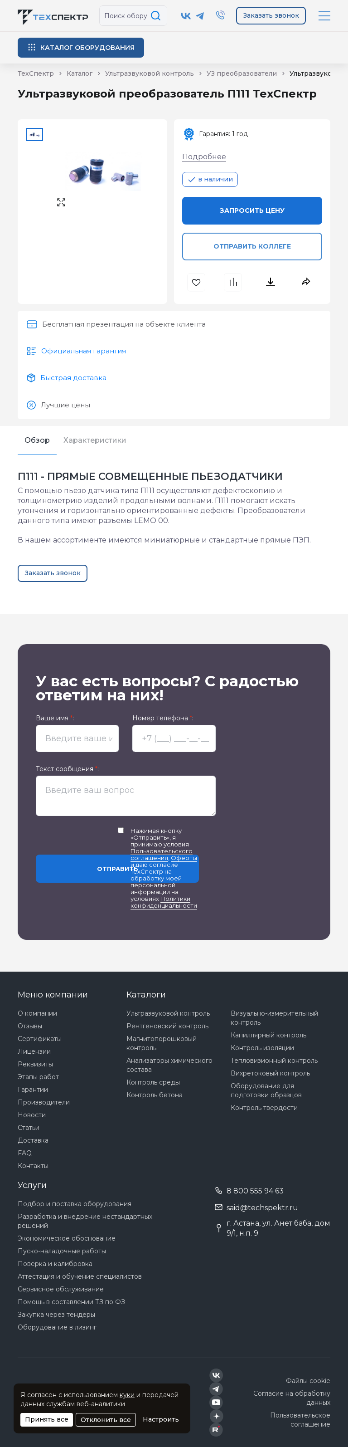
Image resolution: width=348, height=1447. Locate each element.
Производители (44, 1102)
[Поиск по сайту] (157, 15)
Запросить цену (252, 210)
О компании (37, 1013)
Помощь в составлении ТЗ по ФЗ (71, 1302)
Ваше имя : (55, 718)
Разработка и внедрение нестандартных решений (85, 1221)
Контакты (33, 1166)
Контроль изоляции (262, 1048)
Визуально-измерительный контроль (274, 1018)
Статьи (28, 1128)
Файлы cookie (308, 1381)
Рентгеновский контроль (167, 1026)
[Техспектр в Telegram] (200, 16)
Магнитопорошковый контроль (161, 1043)
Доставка (33, 1140)
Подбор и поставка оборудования (74, 1204)
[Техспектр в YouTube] (216, 1402)
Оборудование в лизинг (57, 1327)
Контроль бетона (154, 1095)
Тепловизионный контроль (274, 1060)
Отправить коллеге (252, 246)
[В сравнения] (234, 282)
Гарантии (33, 1089)
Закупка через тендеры (56, 1314)
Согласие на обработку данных (291, 1398)
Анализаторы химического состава (169, 1065)
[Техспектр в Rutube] (216, 1430)
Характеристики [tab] (94, 440)
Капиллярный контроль (268, 1035)
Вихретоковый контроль (270, 1073)
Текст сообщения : (67, 769)
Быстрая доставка (73, 377)
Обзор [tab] (37, 440)
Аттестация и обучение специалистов (80, 1276)
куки (127, 1395)
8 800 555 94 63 (255, 1191)
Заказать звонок (271, 15)
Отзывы (30, 1026)
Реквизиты (35, 1064)
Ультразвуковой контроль (168, 1013)
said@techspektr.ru (262, 1207)
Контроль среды (153, 1082)
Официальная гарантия (83, 351)
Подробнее (204, 156)
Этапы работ (38, 1077)
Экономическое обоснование (67, 1238)
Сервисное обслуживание (61, 1289)
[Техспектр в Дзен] (216, 1416)
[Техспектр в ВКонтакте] (186, 16)
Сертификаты (40, 1039)
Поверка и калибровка (55, 1264)
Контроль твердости (264, 1108)
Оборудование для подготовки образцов (266, 1090)
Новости (32, 1115)
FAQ (25, 1153)
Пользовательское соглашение (300, 1419)
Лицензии (34, 1051)
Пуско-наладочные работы (62, 1251)
